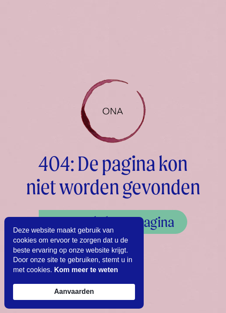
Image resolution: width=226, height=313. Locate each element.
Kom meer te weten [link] (86, 269)
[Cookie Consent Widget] (74, 263)
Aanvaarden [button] (74, 291)
